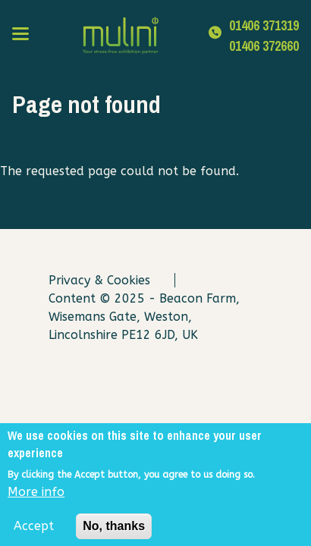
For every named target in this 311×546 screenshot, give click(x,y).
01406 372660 (264, 45)
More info (36, 496)
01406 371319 (264, 25)
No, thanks (114, 530)
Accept (34, 530)
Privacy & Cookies (99, 280)
